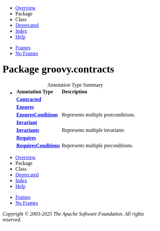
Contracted (28, 99)
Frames (22, 47)
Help (20, 36)
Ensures (25, 107)
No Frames (26, 53)
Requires (26, 138)
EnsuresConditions (37, 114)
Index (21, 31)
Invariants (27, 130)
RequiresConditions (38, 145)
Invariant (26, 122)
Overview (25, 8)
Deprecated (27, 25)
